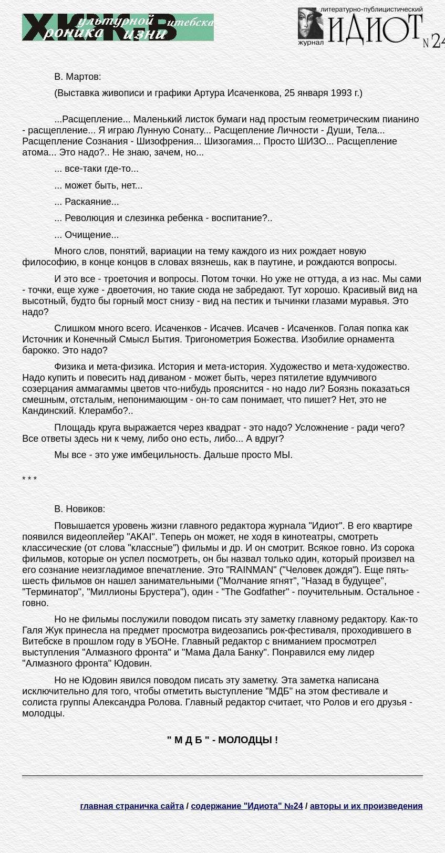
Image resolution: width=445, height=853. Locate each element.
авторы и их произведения (366, 806)
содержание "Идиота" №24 (247, 806)
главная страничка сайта (132, 806)
